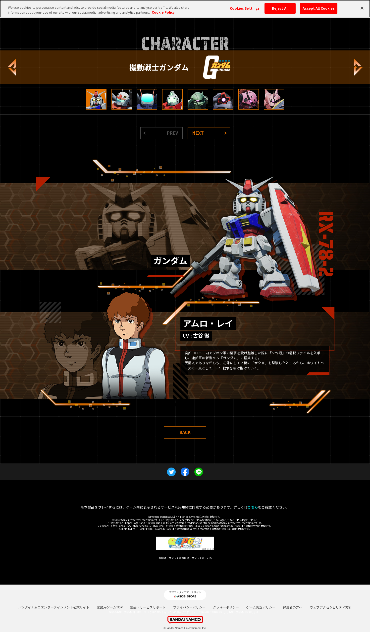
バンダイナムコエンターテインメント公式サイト (53, 607)
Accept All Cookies (318, 8)
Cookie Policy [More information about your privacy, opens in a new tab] (163, 12)
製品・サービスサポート (148, 607)
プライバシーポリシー (189, 607)
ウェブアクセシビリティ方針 (331, 607)
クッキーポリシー (226, 607)
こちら (253, 507)
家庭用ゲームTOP (110, 607)
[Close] (362, 8)
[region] (185, 9)
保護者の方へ (292, 607)
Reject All (280, 8)
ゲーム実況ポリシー (260, 607)
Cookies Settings (245, 8)
